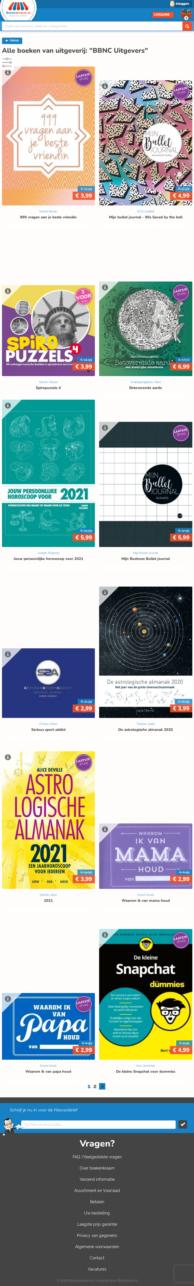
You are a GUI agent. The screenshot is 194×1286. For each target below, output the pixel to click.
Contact (97, 1258)
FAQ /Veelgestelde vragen (97, 1157)
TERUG (12, 41)
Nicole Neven (48, 211)
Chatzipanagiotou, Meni (146, 382)
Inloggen (182, 4)
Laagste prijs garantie (97, 1224)
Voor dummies (145, 1065)
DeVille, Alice (48, 894)
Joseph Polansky (48, 553)
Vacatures (97, 1269)
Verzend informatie (97, 1179)
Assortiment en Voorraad (97, 1190)
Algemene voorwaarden (97, 1246)
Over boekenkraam (97, 1168)
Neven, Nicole (48, 382)
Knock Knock (145, 894)
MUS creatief (145, 211)
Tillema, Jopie (146, 724)
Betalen (97, 1202)
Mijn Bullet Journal (145, 553)
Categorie (163, 14)
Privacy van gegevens (97, 1235)
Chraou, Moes (48, 724)
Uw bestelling (97, 1213)
